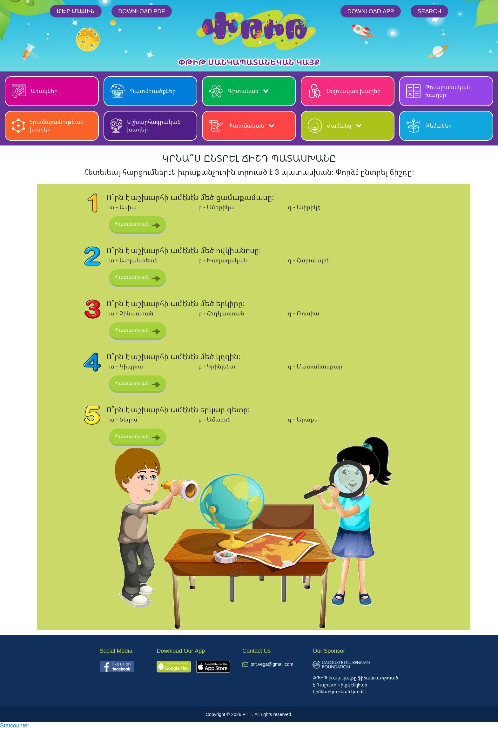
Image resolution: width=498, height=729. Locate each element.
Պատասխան (132, 223)
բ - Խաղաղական (222, 260)
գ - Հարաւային (309, 260)
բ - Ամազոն (214, 419)
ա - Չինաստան (131, 313)
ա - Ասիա (123, 207)
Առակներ (35, 91)
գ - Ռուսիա (303, 313)
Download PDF (141, 11)
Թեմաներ (429, 125)
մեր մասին (76, 11)
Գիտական (238, 91)
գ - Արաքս (303, 419)
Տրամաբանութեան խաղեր (48, 125)
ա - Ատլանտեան (133, 260)
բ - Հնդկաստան (221, 313)
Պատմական (241, 125)
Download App (370, 11)
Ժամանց (334, 125)
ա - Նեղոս (123, 419)
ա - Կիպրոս (126, 366)
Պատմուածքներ (143, 91)
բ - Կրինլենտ (216, 366)
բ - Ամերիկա (216, 207)
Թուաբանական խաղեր (438, 91)
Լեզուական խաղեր (344, 91)
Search (429, 11)
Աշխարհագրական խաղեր (146, 125)
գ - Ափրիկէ (304, 207)
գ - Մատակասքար (315, 366)
